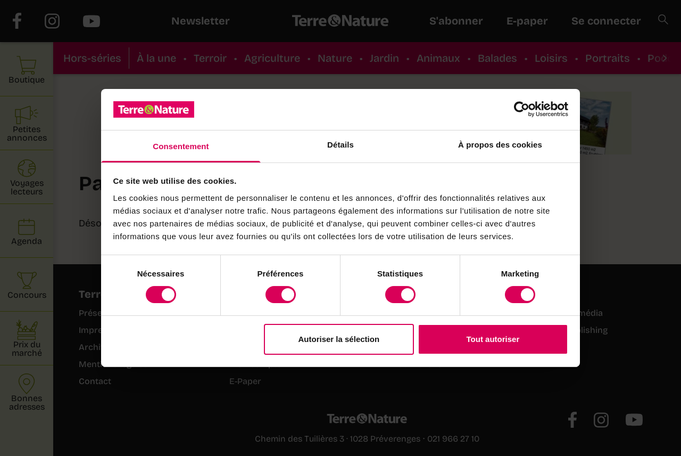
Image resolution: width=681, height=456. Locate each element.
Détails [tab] (340, 144)
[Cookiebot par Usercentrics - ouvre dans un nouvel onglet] (521, 109)
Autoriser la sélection (339, 339)
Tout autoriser (493, 339)
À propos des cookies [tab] (500, 144)
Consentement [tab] (181, 146)
